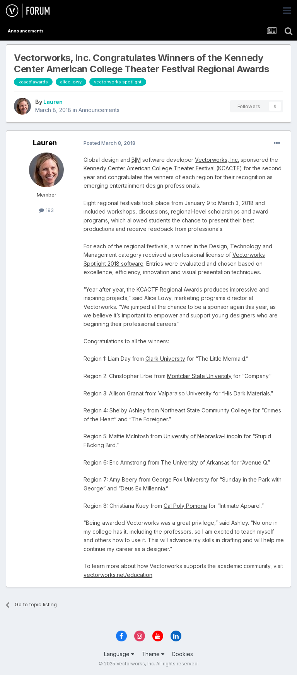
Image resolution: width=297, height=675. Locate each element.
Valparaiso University (185, 393)
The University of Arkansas (195, 462)
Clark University (165, 358)
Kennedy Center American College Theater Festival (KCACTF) (163, 168)
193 (46, 210)
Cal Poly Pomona (185, 505)
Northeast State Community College (205, 410)
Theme (153, 654)
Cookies (182, 654)
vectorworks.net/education (118, 575)
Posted (109, 143)
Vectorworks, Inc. (217, 159)
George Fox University (180, 479)
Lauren (53, 101)
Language (119, 654)
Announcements (99, 110)
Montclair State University (199, 376)
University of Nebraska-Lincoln (203, 436)
